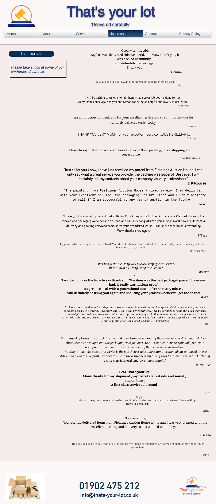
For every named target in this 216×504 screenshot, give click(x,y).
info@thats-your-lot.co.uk (109, 496)
